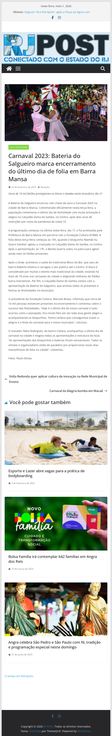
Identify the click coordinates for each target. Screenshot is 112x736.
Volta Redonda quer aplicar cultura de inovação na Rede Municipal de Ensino (56, 379)
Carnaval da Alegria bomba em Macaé (78, 391)
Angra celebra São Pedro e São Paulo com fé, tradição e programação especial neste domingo (54, 645)
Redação (45, 187)
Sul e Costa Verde (18, 147)
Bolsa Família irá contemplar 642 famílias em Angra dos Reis (52, 559)
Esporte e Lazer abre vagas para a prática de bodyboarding (46, 473)
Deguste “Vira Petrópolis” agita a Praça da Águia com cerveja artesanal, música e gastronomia (57, 13)
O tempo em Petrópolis (19, 676)
